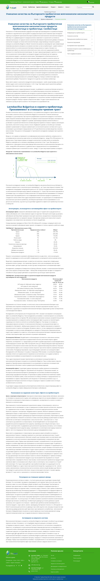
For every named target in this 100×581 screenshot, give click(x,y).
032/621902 (59, 2)
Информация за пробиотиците (80, 32)
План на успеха (77, 558)
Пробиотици (31, 7)
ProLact (65, 579)
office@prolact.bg (35, 565)
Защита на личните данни (58, 563)
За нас (67, 7)
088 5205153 (44, 2)
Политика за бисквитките (57, 569)
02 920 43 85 (34, 560)
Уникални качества (80, 36)
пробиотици (36, 91)
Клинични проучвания (80, 42)
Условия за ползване (56, 561)
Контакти (53, 558)
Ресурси (53, 7)
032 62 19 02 (34, 571)
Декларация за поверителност (59, 566)
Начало (25, 7)
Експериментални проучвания (80, 45)
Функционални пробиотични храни (80, 39)
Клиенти (60, 7)
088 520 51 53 (34, 561)
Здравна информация (42, 7)
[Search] (93, 7)
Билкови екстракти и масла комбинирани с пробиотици (80, 49)
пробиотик (55, 31)
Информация (76, 555)
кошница (90, 2)
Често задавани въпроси (80, 53)
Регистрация (76, 561)
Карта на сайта (55, 572)
